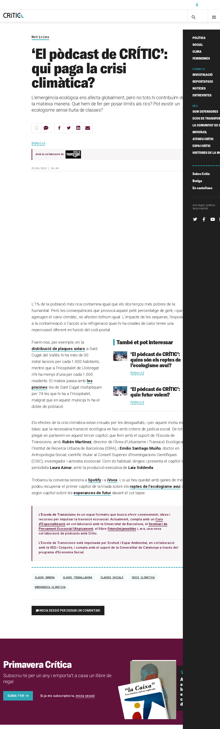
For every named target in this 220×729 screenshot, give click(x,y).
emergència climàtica (50, 591)
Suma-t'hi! (16, 700)
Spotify (94, 484)
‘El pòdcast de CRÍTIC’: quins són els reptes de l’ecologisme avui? (155, 364)
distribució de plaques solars (58, 352)
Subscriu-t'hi (178, 4)
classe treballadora (77, 581)
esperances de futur (92, 497)
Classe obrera (45, 581)
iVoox (112, 484)
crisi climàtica (143, 581)
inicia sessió (85, 700)
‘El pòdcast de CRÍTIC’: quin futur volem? (155, 396)
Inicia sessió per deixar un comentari (69, 615)
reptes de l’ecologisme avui (155, 490)
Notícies (40, 41)
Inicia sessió (207, 4)
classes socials (112, 581)
